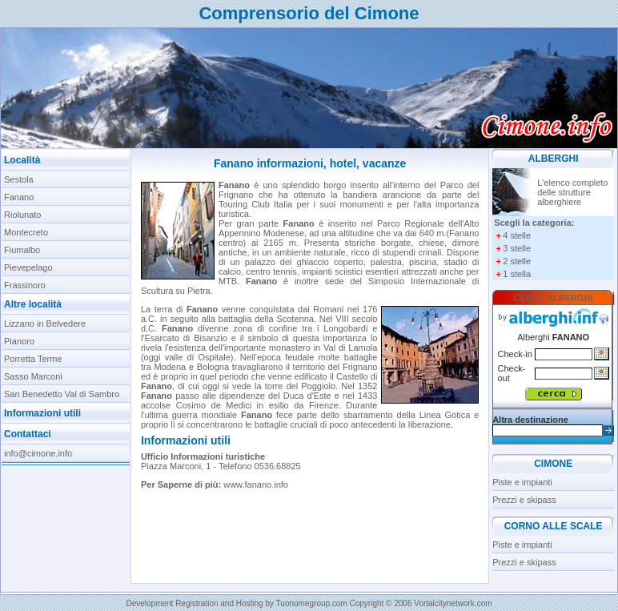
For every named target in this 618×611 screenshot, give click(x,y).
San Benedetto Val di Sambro (61, 394)
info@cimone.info (38, 453)
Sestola (19, 179)
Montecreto (26, 232)
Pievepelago (28, 267)
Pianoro (19, 341)
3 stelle (517, 248)
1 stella (517, 274)
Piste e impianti (522, 482)
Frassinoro (25, 285)
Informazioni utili (42, 413)
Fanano (19, 197)
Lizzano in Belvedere (45, 323)
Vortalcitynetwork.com (453, 603)
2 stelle (517, 261)
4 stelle (517, 235)
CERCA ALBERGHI (553, 298)
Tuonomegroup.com (311, 603)
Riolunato (22, 214)
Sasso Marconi (33, 376)
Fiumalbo (22, 250)
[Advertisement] (66, 520)
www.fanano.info (255, 484)
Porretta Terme (33, 359)
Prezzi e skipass (524, 499)
